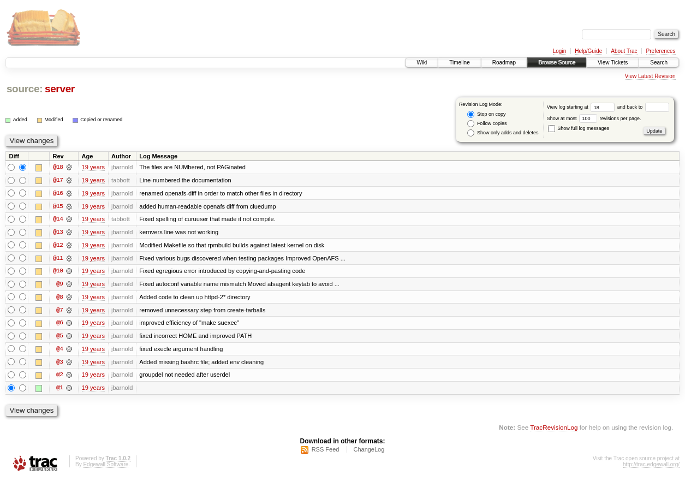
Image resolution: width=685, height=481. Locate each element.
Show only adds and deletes (502, 132)
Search (659, 63)
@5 (59, 337)
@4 (59, 350)
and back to (643, 107)
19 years (93, 167)
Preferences (661, 51)
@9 (59, 285)
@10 (58, 272)
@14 (58, 219)
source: (25, 88)
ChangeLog (368, 451)
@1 (59, 389)
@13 (58, 232)
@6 (59, 324)
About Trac (624, 51)
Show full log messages (578, 128)
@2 (59, 376)
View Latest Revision (650, 76)
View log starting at (582, 107)
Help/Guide (588, 51)
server (60, 88)
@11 (58, 258)
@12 (58, 245)
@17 (58, 180)
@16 (58, 193)
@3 (59, 363)
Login (559, 51)
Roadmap (504, 63)
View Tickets (613, 63)
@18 (58, 167)
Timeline (459, 63)
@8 (59, 298)
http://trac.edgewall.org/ (651, 467)
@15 (58, 206)
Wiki (421, 63)
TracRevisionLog (553, 429)
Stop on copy (486, 114)
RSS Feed (325, 451)
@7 (59, 311)
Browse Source (556, 63)
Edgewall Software (105, 467)
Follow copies (487, 123)
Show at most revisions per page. (594, 118)
